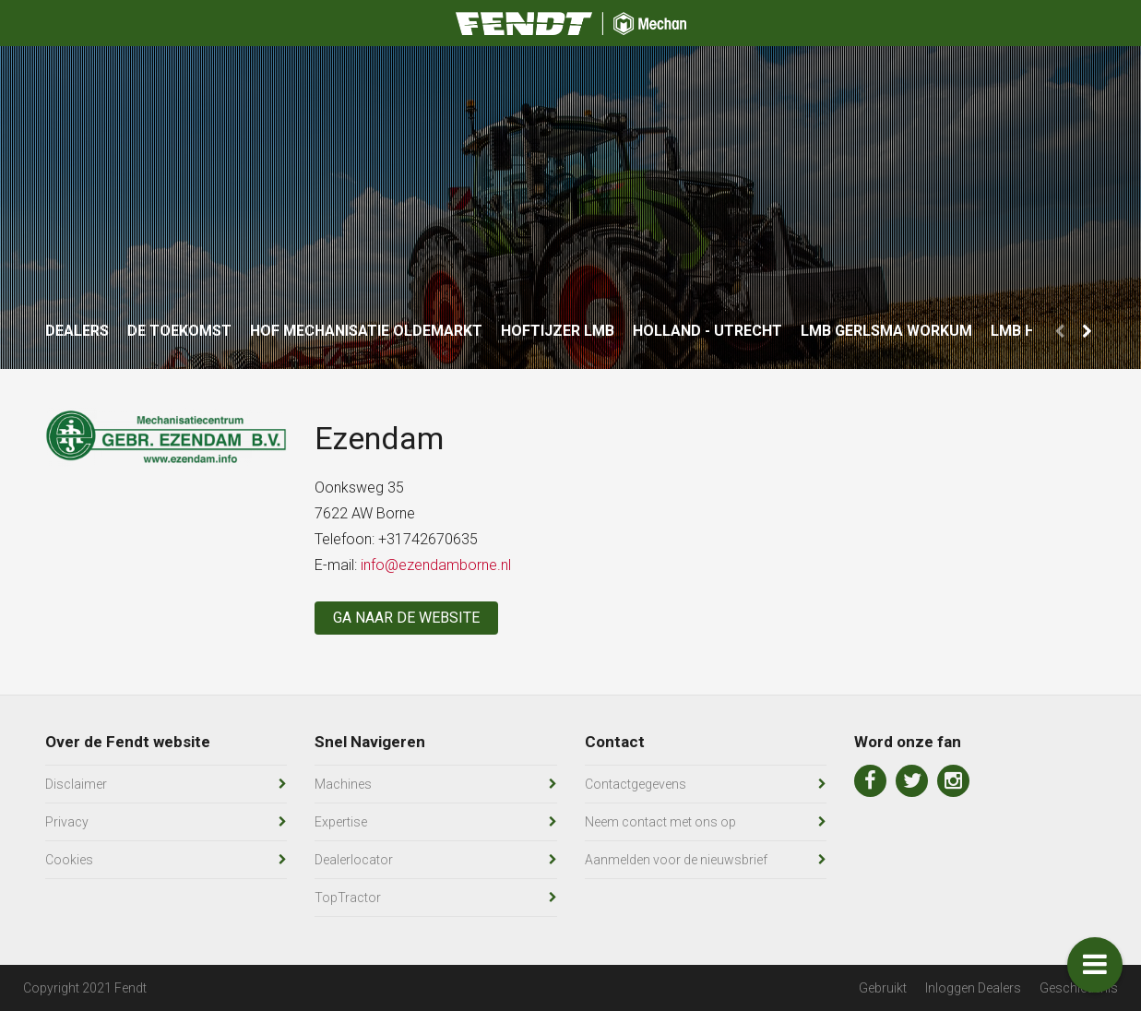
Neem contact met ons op (660, 822)
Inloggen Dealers (973, 988)
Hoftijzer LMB (557, 330)
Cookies (69, 859)
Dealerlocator (354, 859)
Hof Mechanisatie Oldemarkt (366, 330)
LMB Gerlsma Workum (886, 330)
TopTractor (348, 897)
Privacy (67, 822)
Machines (343, 784)
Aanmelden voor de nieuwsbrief (676, 859)
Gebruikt (883, 988)
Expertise (341, 822)
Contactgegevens (635, 784)
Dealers (77, 330)
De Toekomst (179, 330)
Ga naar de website (406, 617)
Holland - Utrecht (707, 330)
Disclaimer (76, 784)
